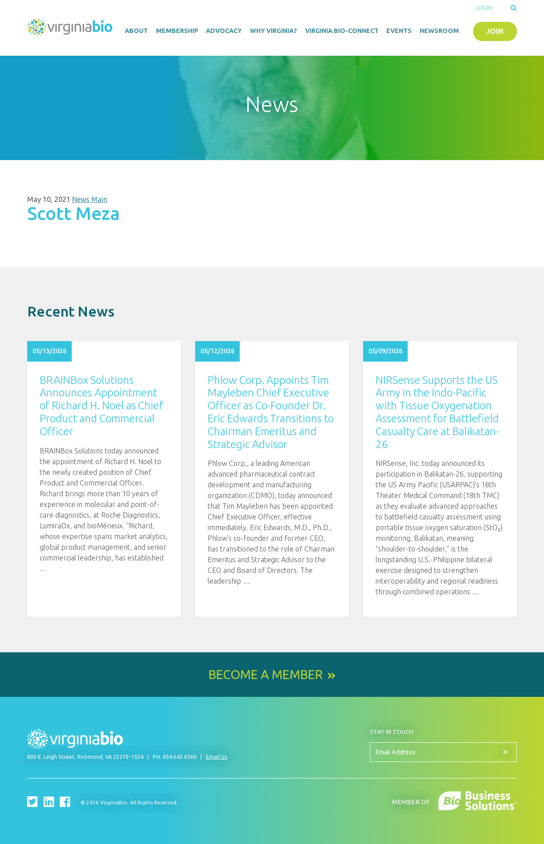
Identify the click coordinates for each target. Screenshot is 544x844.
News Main (89, 199)
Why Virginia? (273, 30)
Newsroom (439, 30)
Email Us (216, 757)
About (136, 30)
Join (494, 31)
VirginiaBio (70, 29)
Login (484, 8)
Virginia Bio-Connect (342, 30)
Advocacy (224, 30)
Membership (177, 30)
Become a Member (266, 674)
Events (399, 30)
